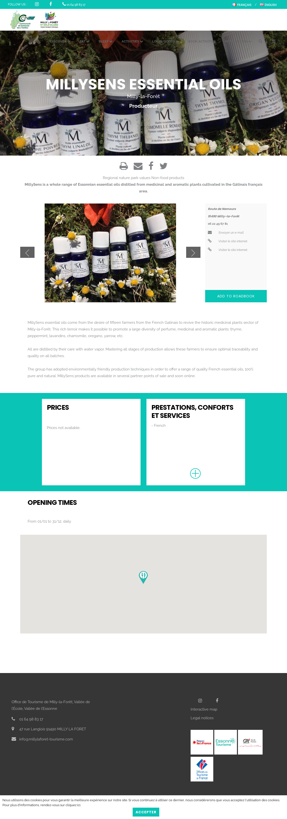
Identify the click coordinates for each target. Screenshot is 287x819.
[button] (143, 577)
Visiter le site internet (227, 241)
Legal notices (202, 718)
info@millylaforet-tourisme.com (42, 739)
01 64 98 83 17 (73, 4)
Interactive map (204, 709)
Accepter (146, 812)
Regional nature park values (126, 178)
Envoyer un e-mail (226, 232)
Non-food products (167, 178)
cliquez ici (73, 805)
